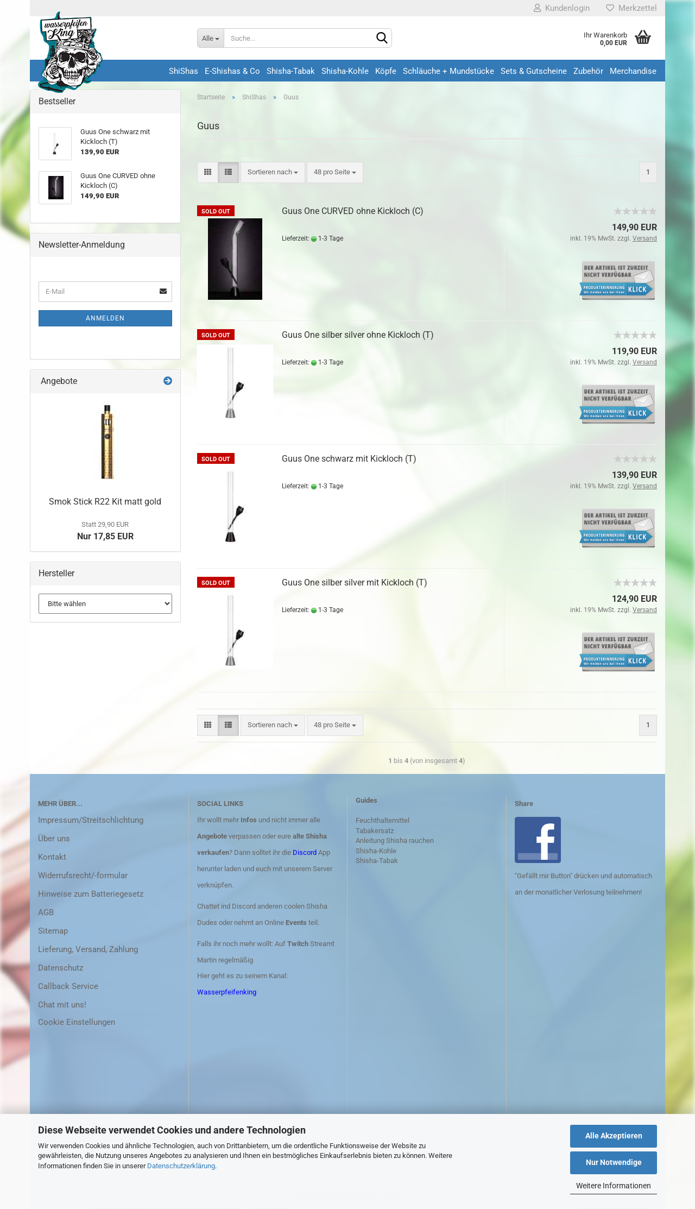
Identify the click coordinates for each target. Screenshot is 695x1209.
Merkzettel (631, 8)
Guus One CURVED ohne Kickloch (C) (353, 211)
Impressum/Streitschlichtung (90, 820)
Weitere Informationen (613, 1185)
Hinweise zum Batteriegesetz (90, 894)
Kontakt (52, 857)
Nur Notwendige (614, 1162)
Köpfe (385, 71)
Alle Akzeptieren (613, 1135)
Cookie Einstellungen (76, 1022)
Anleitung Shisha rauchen (395, 840)
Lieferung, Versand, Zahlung (88, 949)
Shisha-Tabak (291, 71)
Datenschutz (60, 968)
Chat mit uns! (62, 1005)
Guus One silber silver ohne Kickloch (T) (358, 335)
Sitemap (53, 931)
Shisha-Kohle (345, 71)
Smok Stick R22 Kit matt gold (105, 501)
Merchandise (633, 71)
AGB (46, 912)
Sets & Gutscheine (534, 71)
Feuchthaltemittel (382, 820)
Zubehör (588, 71)
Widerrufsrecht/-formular (83, 875)
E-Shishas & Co (232, 71)
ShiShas (183, 71)
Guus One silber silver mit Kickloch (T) (354, 582)
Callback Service (68, 986)
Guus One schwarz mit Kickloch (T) (349, 459)
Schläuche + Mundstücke (448, 71)
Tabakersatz (375, 831)
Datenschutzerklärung (181, 1166)
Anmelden (105, 318)
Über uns (54, 838)
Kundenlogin (562, 8)
